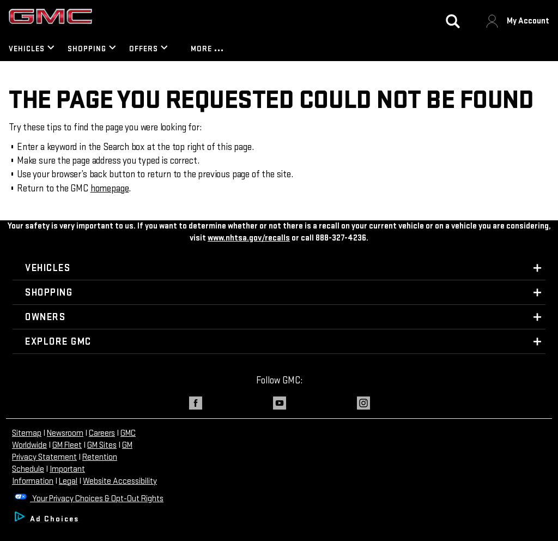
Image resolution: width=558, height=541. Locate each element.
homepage (109, 188)
